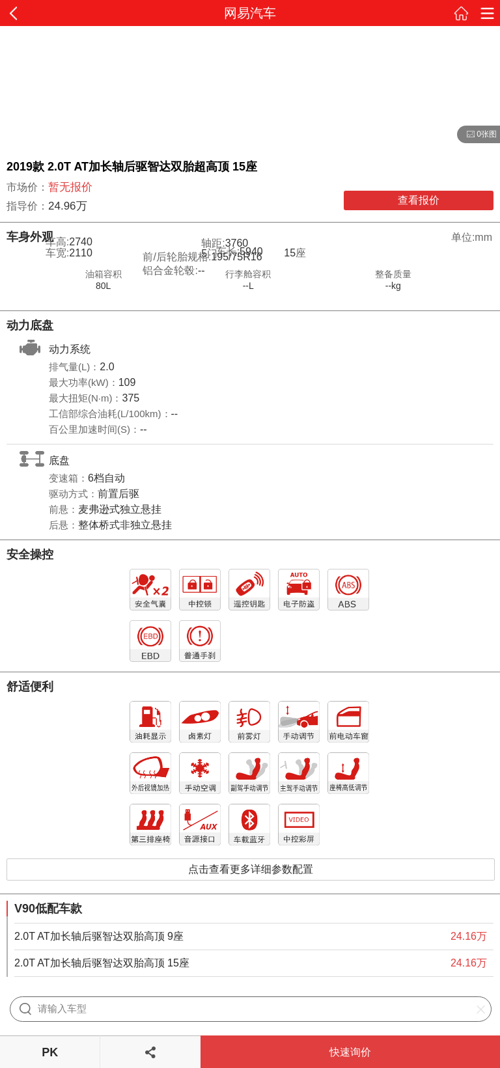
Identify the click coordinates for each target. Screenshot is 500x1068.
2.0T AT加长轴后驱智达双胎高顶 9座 (99, 936)
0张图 (477, 135)
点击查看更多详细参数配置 (250, 869)
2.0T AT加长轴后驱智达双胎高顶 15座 (101, 962)
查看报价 (418, 200)
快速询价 (350, 1052)
